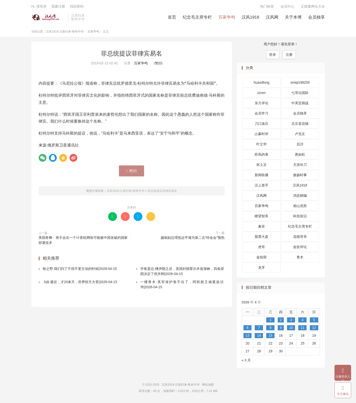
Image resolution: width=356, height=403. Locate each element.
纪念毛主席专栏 (197, 17)
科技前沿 (300, 216)
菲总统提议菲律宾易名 (131, 53)
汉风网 (272, 17)
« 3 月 (246, 360)
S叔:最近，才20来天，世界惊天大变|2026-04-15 (80, 282)
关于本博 (293, 17)
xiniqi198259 (300, 82)
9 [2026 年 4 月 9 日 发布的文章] (281, 328)
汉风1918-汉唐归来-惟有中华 (48, 17)
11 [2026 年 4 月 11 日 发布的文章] (303, 328)
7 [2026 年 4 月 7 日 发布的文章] (259, 328)
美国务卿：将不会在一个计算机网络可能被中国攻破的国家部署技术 (83, 240)
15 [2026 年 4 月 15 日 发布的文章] (271, 335)
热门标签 (267, 6)
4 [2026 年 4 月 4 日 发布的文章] (303, 320)
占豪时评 (261, 134)
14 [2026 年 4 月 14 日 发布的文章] (259, 335)
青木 (300, 257)
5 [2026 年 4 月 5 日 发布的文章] (314, 320)
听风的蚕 (261, 154)
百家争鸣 (226, 17)
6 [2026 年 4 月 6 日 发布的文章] (248, 328)
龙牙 (261, 267)
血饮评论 (300, 247)
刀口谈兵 (261, 124)
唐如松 (300, 154)
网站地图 (208, 384)
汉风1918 (250, 17)
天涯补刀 (300, 165)
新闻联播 (261, 175)
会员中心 (287, 6)
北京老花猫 (300, 124)
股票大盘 (261, 237)
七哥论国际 (300, 93)
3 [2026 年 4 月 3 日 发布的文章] (291, 320)
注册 (289, 55)
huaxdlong (261, 82)
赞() (158, 63)
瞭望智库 (261, 216)
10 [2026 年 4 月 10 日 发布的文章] (291, 328)
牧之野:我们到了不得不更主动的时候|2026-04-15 (80, 269)
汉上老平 (261, 185)
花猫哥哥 (300, 237)
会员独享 (316, 17)
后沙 (300, 144)
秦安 (261, 226)
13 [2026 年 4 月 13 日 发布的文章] (248, 335)
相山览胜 (300, 206)
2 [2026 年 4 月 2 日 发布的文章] (281, 320)
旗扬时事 (300, 175)
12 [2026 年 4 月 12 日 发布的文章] (314, 328)
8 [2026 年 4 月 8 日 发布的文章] (271, 328)
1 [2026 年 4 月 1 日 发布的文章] (271, 320)
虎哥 (261, 247)
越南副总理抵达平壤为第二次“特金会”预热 (192, 238)
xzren (261, 93)
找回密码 (76, 6)
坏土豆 (261, 165)
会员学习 (261, 113)
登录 (272, 55)
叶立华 (261, 144)
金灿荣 (261, 257)
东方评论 (261, 103)
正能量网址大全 (313, 6)
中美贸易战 (300, 103)
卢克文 (300, 134)
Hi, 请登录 (39, 6)
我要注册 (58, 6)
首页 (172, 17)
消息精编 (300, 195)
